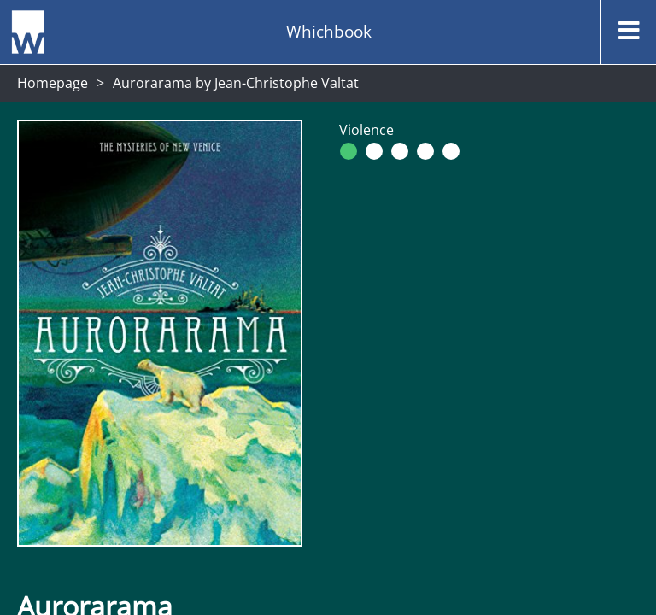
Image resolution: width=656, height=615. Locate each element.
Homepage (52, 82)
